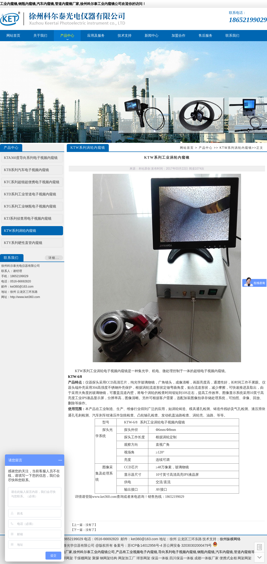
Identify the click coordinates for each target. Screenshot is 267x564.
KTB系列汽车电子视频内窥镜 (26, 170)
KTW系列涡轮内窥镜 (236, 147)
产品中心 (206, 147)
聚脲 (95, 558)
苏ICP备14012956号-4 (145, 545)
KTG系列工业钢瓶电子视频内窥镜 (30, 206)
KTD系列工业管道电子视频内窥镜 (30, 194)
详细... (53, 258)
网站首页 (187, 147)
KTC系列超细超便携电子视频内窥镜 (31, 182)
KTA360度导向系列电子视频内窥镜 (31, 158)
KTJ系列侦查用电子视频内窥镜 (27, 218)
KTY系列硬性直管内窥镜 (23, 243)
